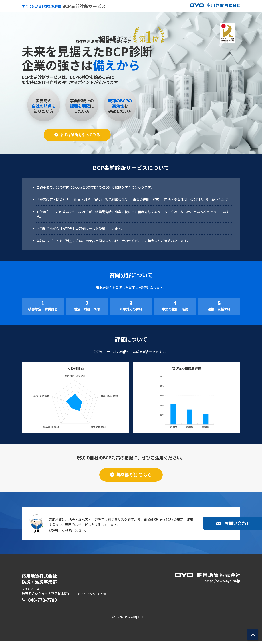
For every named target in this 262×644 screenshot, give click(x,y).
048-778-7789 (42, 603)
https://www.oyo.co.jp (222, 583)
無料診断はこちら (134, 474)
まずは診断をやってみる (80, 135)
